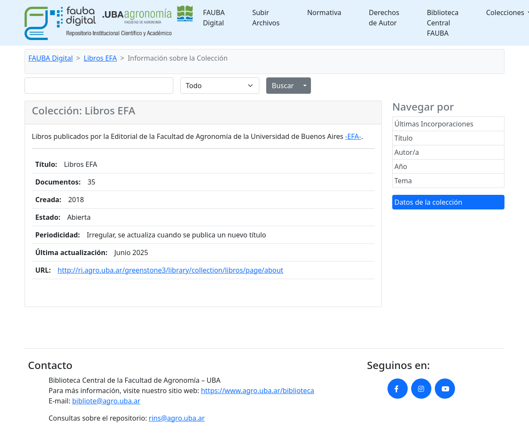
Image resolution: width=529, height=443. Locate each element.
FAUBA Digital (214, 18)
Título (403, 138)
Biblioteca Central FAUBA (442, 23)
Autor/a (406, 152)
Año (400, 166)
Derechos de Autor (384, 18)
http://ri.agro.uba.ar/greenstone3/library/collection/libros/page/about (170, 270)
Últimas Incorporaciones (434, 124)
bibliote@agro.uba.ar (106, 401)
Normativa (324, 12)
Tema (403, 180)
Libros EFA (100, 58)
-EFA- (353, 136)
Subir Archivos (266, 18)
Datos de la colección (428, 202)
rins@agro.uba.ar (177, 418)
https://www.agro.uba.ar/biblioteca (257, 390)
